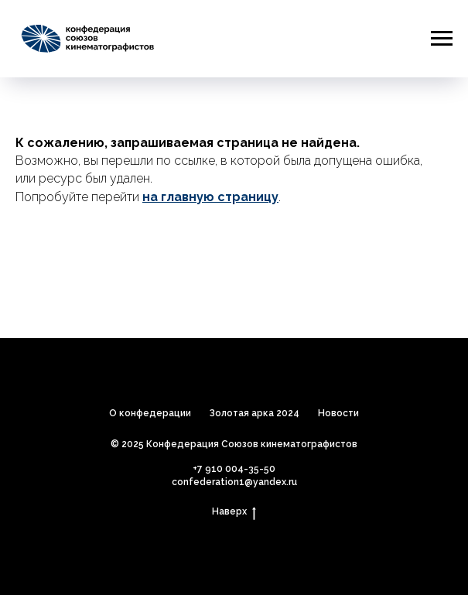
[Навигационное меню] (442, 38)
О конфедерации (150, 413)
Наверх (234, 512)
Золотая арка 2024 (254, 413)
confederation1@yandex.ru (234, 482)
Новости (338, 413)
